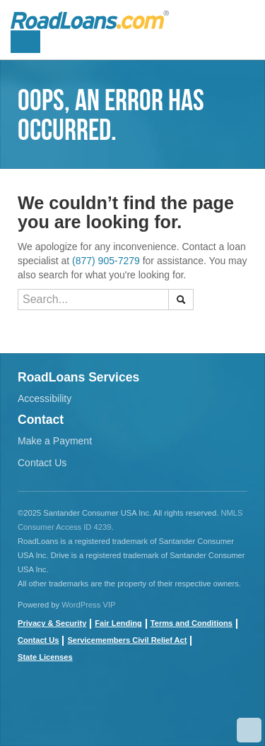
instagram (123, 710)
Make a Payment (55, 440)
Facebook (28, 710)
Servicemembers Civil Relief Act (127, 640)
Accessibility (44, 398)
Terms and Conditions (191, 623)
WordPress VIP (88, 604)
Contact (41, 420)
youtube (60, 710)
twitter (91, 710)
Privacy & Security (52, 623)
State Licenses (45, 657)
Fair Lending (118, 623)
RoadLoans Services (78, 377)
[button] (181, 299)
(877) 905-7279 (106, 260)
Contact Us (42, 462)
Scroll (249, 730)
